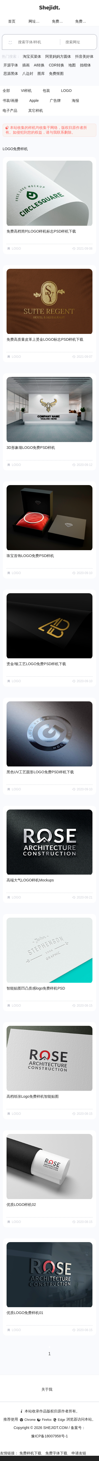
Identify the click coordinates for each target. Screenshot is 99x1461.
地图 (72, 65)
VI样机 (26, 90)
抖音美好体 (84, 56)
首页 (11, 21)
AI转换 (39, 65)
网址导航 (36, 21)
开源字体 (10, 65)
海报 (75, 100)
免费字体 (82, 21)
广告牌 (55, 100)
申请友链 (79, 1453)
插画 (26, 65)
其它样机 (35, 110)
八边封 (27, 73)
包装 (46, 90)
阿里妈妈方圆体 (58, 56)
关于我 (46, 1389)
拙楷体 (85, 65)
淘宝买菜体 (32, 56)
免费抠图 (56, 73)
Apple (34, 100)
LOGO (66, 90)
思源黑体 (10, 73)
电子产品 (10, 110)
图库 (41, 73)
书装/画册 (10, 100)
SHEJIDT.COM (55, 1428)
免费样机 (59, 21)
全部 (6, 90)
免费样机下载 (30, 1453)
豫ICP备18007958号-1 (49, 1436)
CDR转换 (56, 65)
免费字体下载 (56, 1453)
